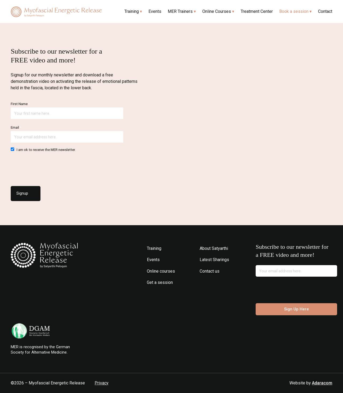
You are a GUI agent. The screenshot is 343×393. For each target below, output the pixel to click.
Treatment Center (257, 11)
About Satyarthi (214, 248)
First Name (20, 104)
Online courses (161, 271)
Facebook (211, 282)
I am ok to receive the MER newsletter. (43, 149)
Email (16, 127)
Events (154, 11)
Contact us (209, 271)
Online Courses (216, 11)
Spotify (227, 282)
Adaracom (322, 382)
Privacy (102, 382)
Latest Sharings (214, 259)
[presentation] (51, 167)
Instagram (203, 282)
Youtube (219, 282)
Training (131, 11)
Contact (325, 11)
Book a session (293, 11)
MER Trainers (180, 11)
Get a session (160, 282)
